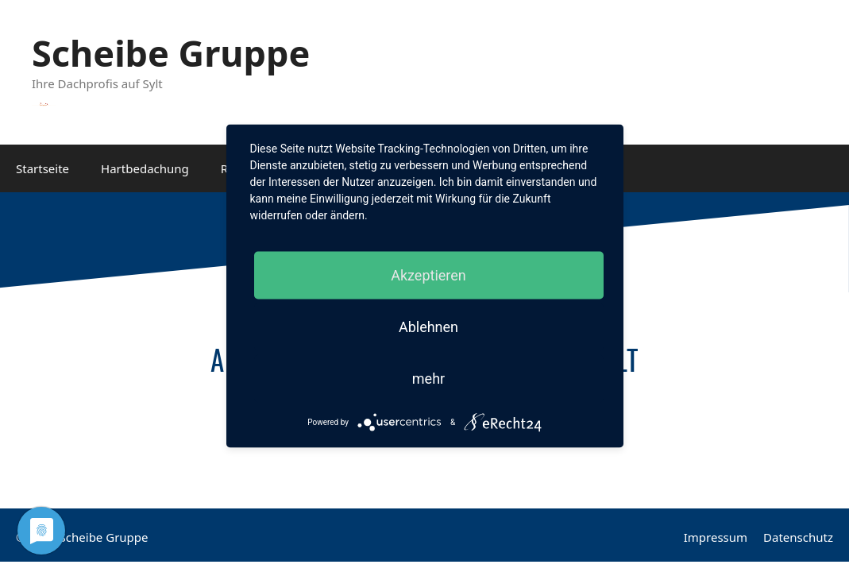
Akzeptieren (428, 275)
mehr (428, 378)
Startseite (42, 168)
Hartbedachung (145, 168)
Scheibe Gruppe (171, 53)
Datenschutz (798, 537)
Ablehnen (428, 327)
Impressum (715, 537)
